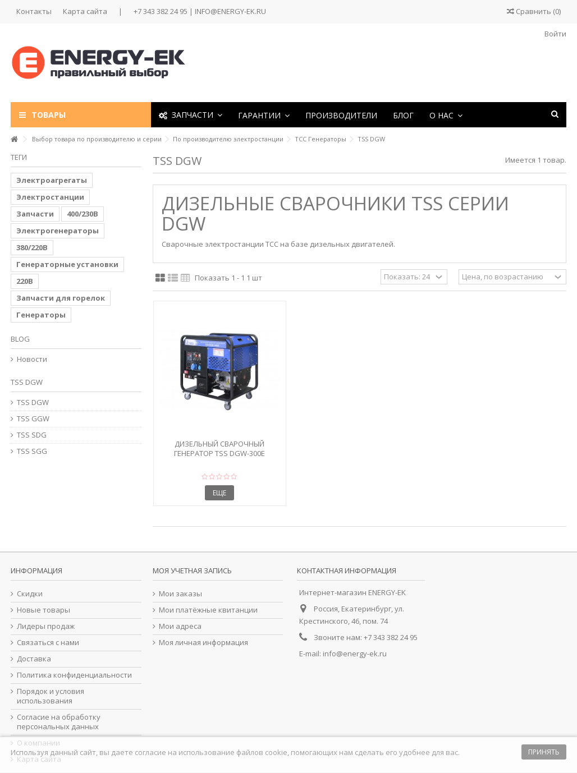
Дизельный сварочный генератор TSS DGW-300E (219, 448)
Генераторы (41, 315)
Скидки (30, 594)
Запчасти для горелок (60, 298)
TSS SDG (32, 435)
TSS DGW (33, 402)
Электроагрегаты (51, 180)
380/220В (32, 247)
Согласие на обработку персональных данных (58, 721)
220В (24, 281)
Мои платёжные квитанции (208, 610)
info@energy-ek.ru (355, 653)
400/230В (82, 214)
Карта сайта (85, 11)
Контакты (34, 11)
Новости (32, 359)
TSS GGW (33, 419)
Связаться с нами (48, 642)
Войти (554, 34)
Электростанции (50, 197)
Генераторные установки (67, 264)
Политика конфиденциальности (74, 675)
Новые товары (43, 610)
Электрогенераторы (57, 231)
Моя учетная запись (192, 570)
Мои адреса (180, 626)
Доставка (34, 659)
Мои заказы (180, 594)
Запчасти (35, 214)
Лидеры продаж (46, 626)
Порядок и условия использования (50, 696)
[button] (263, 114)
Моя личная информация (203, 642)
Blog (20, 339)
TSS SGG (32, 451)
